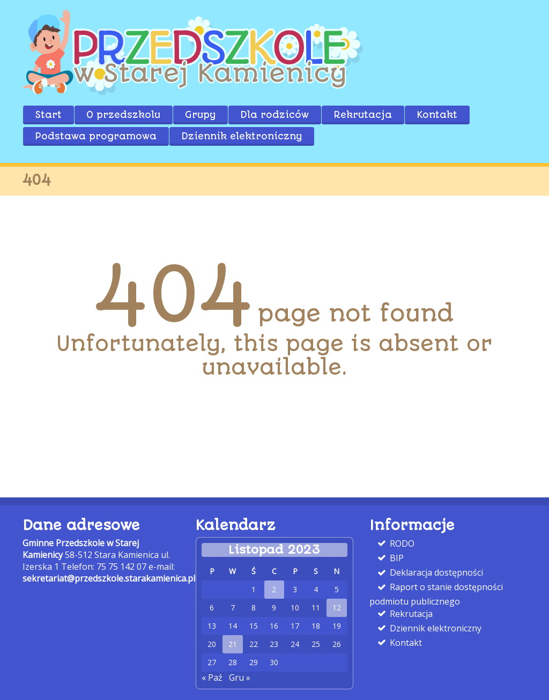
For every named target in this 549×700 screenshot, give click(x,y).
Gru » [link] (239, 677)
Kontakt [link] (437, 114)
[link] (194, 92)
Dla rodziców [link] (274, 114)
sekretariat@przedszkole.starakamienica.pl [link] (109, 578)
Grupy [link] (200, 114)
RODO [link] (401, 543)
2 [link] (274, 589)
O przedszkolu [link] (123, 114)
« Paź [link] (212, 677)
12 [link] (336, 608)
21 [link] (232, 644)
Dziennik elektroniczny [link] (241, 136)
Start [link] (48, 114)
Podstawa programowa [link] (96, 136)
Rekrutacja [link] (362, 114)
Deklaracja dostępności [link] (435, 572)
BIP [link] (396, 558)
